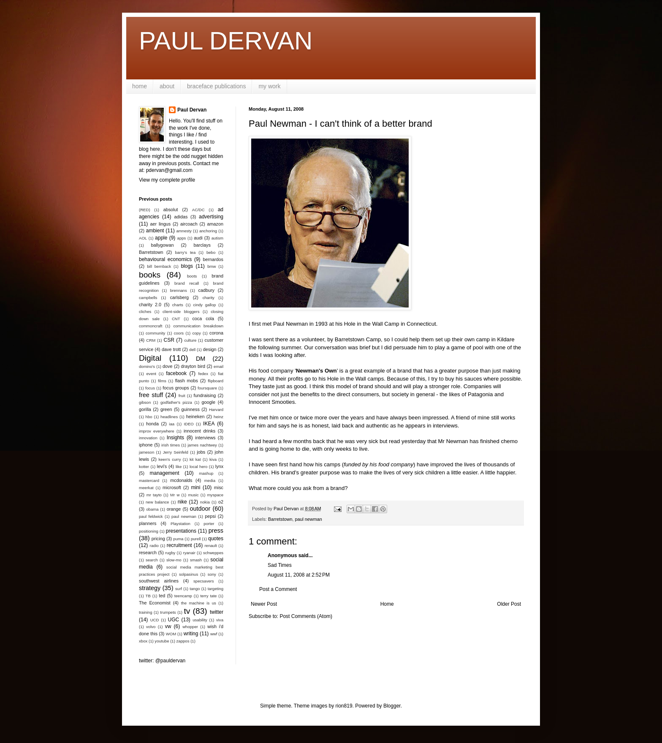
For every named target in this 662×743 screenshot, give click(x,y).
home (139, 86)
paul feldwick (151, 516)
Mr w (174, 495)
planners (147, 523)
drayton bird (193, 366)
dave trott (171, 349)
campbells (148, 297)
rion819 (344, 706)
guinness (191, 409)
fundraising (205, 395)
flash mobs (186, 380)
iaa (171, 424)
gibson (145, 402)
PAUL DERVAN (225, 41)
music (193, 495)
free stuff (151, 395)
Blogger (392, 706)
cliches (145, 311)
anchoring (208, 231)
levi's (162, 466)
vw (168, 626)
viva (219, 620)
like (179, 466)
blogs (187, 266)
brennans (178, 290)
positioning (148, 531)
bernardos (213, 259)
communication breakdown (198, 326)
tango (195, 588)
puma (178, 538)
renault (210, 545)
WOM (171, 633)
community (155, 333)
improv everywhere (156, 431)
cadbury (206, 290)
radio (154, 545)
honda (152, 423)
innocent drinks (199, 430)
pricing (158, 538)
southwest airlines (159, 580)
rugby (170, 552)
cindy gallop (204, 304)
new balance (157, 502)
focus (150, 388)
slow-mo (174, 560)
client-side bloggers (181, 311)
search (152, 560)
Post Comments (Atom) (305, 616)
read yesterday (407, 441)
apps (181, 238)
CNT (176, 318)
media (209, 480)
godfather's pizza (176, 402)
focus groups (176, 387)
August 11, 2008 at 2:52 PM (299, 575)
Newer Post (264, 604)
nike (182, 502)
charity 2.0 (150, 304)
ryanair (189, 552)
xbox (143, 641)
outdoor (200, 508)
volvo (150, 626)
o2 (220, 501)
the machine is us (198, 603)
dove (167, 366)
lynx (219, 466)
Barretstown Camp (358, 339)
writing (191, 634)
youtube (162, 641)
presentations (181, 531)
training (145, 612)
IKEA (208, 424)
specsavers (203, 581)
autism (217, 238)
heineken (195, 416)
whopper (190, 626)
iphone (145, 444)
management (164, 473)
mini (195, 487)
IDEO (188, 424)
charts (177, 304)
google (208, 402)
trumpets (168, 612)
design (210, 349)
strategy (149, 588)
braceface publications (216, 86)
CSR (169, 340)
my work (269, 86)
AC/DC (198, 209)
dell (192, 349)
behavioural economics (165, 259)
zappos (183, 641)
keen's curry (169, 459)
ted (162, 595)
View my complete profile (167, 180)
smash (196, 560)
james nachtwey (202, 445)
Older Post (509, 604)
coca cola (203, 318)
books (149, 274)
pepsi (210, 516)
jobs (201, 452)
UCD (154, 620)
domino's (147, 366)
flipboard (215, 380)
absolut (170, 209)
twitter (216, 612)
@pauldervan (170, 661)
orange (174, 509)
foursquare (207, 388)
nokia (205, 502)
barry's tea (185, 252)
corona (216, 332)
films (162, 380)
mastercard (149, 480)
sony (212, 574)
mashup (206, 473)
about (167, 86)
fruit (182, 395)
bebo (210, 252)
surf (178, 588)
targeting (215, 588)
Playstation (180, 523)
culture (190, 340)
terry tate (208, 595)
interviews (205, 437)
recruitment (179, 545)
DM (200, 358)
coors (179, 333)
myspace (215, 495)
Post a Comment (278, 589)
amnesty (184, 231)
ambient (155, 231)
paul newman (308, 519)
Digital (150, 358)
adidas (181, 216)
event (151, 373)
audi (198, 237)
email (218, 366)
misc (218, 487)
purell (196, 538)
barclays (202, 245)
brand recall (186, 283)
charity (208, 297)
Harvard (216, 409)
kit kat (195, 459)
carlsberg (179, 297)
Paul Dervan (191, 110)
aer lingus (160, 223)
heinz (218, 416)
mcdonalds (181, 480)
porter (208, 523)
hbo (149, 416)
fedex (203, 373)
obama (152, 509)
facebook (176, 373)
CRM (150, 340)
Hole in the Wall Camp (371, 324)
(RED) (144, 209)
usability (200, 620)
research (148, 552)
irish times (170, 445)
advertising (211, 217)
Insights (175, 438)
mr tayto (154, 495)
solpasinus (188, 574)
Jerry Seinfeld (175, 452)
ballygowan (162, 245)
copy (196, 333)
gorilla (145, 409)
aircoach (189, 223)
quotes (215, 539)
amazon (215, 223)
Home (387, 604)
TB (148, 595)
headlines (169, 416)
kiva (213, 459)
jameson (146, 452)
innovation (148, 437)
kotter (144, 466)
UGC (173, 620)
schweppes (213, 552)
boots (192, 276)
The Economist (155, 602)
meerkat (146, 487)
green (166, 409)
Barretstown (280, 519)
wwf (213, 633)
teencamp (183, 595)
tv (187, 611)
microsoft (172, 487)
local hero (198, 466)
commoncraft (150, 326)
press (216, 530)
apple (161, 238)
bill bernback (159, 266)
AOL (143, 238)
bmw (211, 266)
